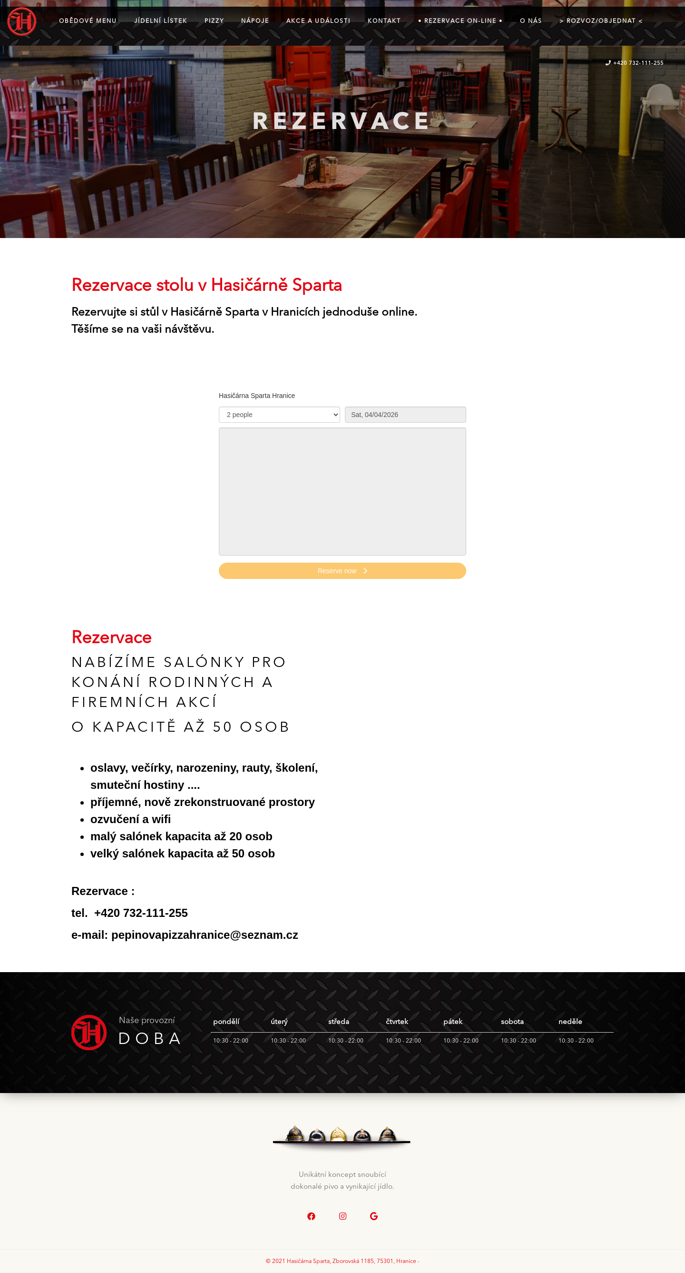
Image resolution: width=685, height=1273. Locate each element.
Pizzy (214, 21)
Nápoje (255, 21)
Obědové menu (88, 21)
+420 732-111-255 (634, 63)
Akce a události (318, 21)
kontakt (384, 21)
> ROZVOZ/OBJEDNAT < (601, 21)
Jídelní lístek (160, 21)
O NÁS (531, 21)
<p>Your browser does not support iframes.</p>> (342, 490)
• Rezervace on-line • (460, 21)
